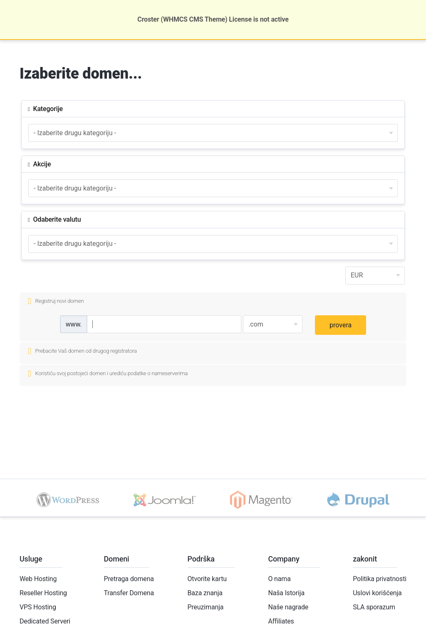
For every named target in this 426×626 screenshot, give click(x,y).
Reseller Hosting (43, 593)
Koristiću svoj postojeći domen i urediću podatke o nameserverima (108, 374)
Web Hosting (38, 579)
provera (340, 325)
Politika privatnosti (379, 579)
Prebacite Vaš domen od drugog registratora (82, 351)
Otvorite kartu (207, 579)
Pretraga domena (129, 579)
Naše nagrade (288, 607)
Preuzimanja (206, 607)
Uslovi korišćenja (377, 593)
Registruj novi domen (56, 301)
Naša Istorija (286, 593)
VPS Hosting (38, 607)
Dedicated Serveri (45, 621)
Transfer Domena (129, 593)
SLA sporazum (374, 607)
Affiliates (281, 621)
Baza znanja (205, 593)
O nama (279, 579)
